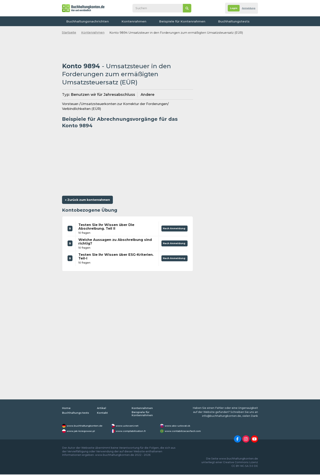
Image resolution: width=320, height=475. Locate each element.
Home (66, 408)
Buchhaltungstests (199, 21)
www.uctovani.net (128, 426)
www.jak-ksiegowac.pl (83, 431)
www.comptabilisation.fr (133, 431)
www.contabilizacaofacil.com (185, 431)
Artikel (101, 408)
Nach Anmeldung (173, 228)
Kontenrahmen (120, 21)
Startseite (69, 32)
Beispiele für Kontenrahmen (158, 21)
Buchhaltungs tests (76, 413)
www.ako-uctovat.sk (179, 426)
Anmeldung (246, 8)
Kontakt (248, 21)
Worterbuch (228, 21)
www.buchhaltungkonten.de (87, 426)
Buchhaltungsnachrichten (84, 21)
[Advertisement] (127, 49)
